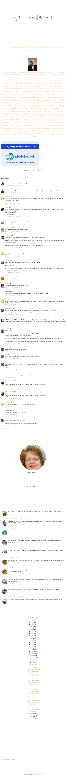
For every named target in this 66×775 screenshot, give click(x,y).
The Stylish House (9, 380)
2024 (32, 624)
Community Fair (13, 577)
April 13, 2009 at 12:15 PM (13, 325)
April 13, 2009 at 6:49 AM (12, 231)
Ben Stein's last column (33, 697)
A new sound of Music (34, 675)
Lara (6, 219)
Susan (6, 362)
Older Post (5, 431)
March (32, 711)
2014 (32, 642)
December (32, 653)
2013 (32, 644)
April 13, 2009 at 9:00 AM (12, 280)
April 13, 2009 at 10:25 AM (13, 314)
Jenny (6, 317)
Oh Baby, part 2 (33, 704)
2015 (32, 640)
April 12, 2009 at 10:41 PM (13, 193)
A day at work (34, 695)
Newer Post (60, 431)
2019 (32, 633)
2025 (32, 622)
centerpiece (33, 678)
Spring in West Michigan (33, 677)
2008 (32, 716)
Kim (6, 354)
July (33, 662)
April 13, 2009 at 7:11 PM (12, 406)
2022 (32, 628)
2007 (32, 718)
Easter (33, 698)
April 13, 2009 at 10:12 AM (13, 295)
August (32, 660)
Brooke (6, 283)
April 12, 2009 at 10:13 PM (13, 185)
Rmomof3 (7, 196)
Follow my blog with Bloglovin (8, 759)
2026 (32, 620)
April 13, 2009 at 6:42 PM (12, 377)
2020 (32, 631)
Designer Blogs (37, 774)
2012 (32, 646)
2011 (32, 648)
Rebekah (7, 328)
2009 (32, 651)
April (33, 668)
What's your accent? (33, 673)
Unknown (7, 402)
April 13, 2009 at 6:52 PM (12, 388)
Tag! (34, 686)
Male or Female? (33, 689)
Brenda (7, 207)
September (32, 658)
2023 (32, 626)
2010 (32, 649)
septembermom (8, 308)
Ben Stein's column (35, 170)
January (33, 715)
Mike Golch (7, 181)
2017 (32, 637)
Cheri (6, 275)
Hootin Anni (7, 235)
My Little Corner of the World (33, 17)
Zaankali (7, 251)
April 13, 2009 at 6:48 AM (12, 224)
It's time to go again (33, 707)
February (33, 713)
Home (33, 37)
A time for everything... (16, 587)
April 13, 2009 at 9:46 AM (12, 287)
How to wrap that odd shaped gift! (19, 518)
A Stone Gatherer (9, 227)
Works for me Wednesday (34, 682)
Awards (33, 687)
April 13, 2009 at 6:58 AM (12, 256)
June (33, 664)
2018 (32, 635)
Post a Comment (5, 428)
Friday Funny (12, 528)
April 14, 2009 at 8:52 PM (12, 414)
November (32, 655)
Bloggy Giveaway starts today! (18, 509)
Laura (6, 418)
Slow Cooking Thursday (16, 548)
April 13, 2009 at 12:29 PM (13, 343)
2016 (32, 639)
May (33, 666)
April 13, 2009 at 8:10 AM (12, 272)
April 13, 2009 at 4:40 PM (12, 358)
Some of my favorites (33, 706)
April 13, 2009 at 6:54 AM (12, 247)
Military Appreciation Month (33, 669)
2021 (32, 629)
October (33, 657)
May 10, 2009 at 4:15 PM (12, 425)
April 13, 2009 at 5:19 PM (12, 369)
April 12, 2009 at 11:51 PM (13, 216)
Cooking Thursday (14, 557)
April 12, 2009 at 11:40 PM (13, 203)
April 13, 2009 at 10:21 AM (13, 304)
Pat (6, 299)
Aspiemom (7, 260)
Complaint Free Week (34, 684)
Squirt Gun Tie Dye (14, 538)
